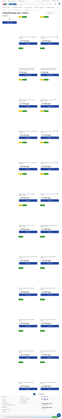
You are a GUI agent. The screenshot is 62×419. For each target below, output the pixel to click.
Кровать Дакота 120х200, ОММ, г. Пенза (48, 383)
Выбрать (28, 43)
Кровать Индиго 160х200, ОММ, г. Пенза (48, 288)
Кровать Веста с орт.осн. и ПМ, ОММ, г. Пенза (27, 163)
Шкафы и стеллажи (40, 7)
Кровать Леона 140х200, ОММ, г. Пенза (26, 351)
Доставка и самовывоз (25, 398)
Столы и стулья (29, 7)
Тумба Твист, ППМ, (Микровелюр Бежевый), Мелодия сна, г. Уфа (27, 69)
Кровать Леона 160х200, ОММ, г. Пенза (48, 351)
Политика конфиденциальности (9, 405)
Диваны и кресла (7, 7)
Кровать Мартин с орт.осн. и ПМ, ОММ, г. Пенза (27, 100)
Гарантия (4, 400)
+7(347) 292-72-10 (46, 1)
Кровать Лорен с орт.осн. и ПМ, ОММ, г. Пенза (49, 37)
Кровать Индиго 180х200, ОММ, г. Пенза (27, 320)
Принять (54, 417)
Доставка (4, 1)
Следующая (41, 394)
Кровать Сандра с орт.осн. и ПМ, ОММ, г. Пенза (50, 163)
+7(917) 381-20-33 (56, 1)
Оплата (4, 398)
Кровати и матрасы (18, 7)
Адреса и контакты (12, 1)
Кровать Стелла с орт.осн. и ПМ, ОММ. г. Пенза (50, 194)
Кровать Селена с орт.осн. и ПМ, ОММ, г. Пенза (28, 257)
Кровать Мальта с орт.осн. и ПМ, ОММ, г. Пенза (26, 226)
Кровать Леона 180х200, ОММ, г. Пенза (26, 383)
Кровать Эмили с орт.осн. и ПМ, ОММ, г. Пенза (49, 132)
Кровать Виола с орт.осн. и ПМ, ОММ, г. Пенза (28, 132)
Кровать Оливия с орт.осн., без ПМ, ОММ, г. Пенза (49, 226)
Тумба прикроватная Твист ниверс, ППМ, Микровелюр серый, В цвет (49, 69)
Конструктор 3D (24, 402)
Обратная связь (5, 402)
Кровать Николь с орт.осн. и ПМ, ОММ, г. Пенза (48, 100)
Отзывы (4, 411)
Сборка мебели (21, 1)
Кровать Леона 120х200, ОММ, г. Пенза (48, 320)
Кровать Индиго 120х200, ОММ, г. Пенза (27, 288)
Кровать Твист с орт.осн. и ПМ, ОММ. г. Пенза (27, 37)
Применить (9, 22)
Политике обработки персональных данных (42, 417)
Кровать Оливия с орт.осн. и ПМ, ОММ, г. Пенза (26, 194)
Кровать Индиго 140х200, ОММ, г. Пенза (48, 257)
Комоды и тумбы (50, 7)
